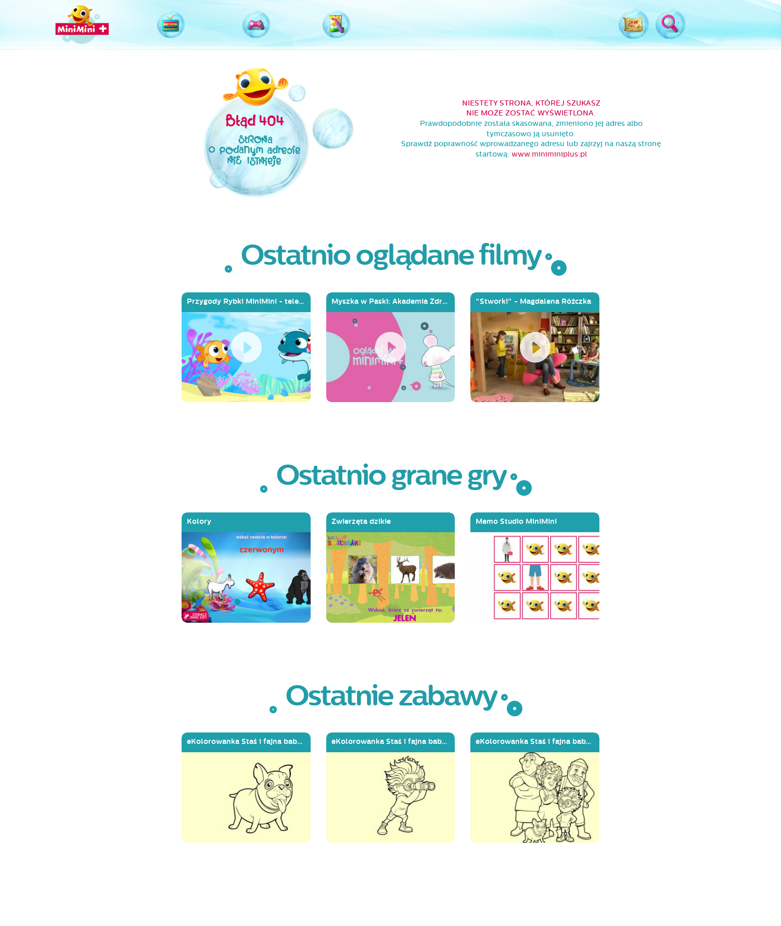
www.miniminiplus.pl (549, 154)
